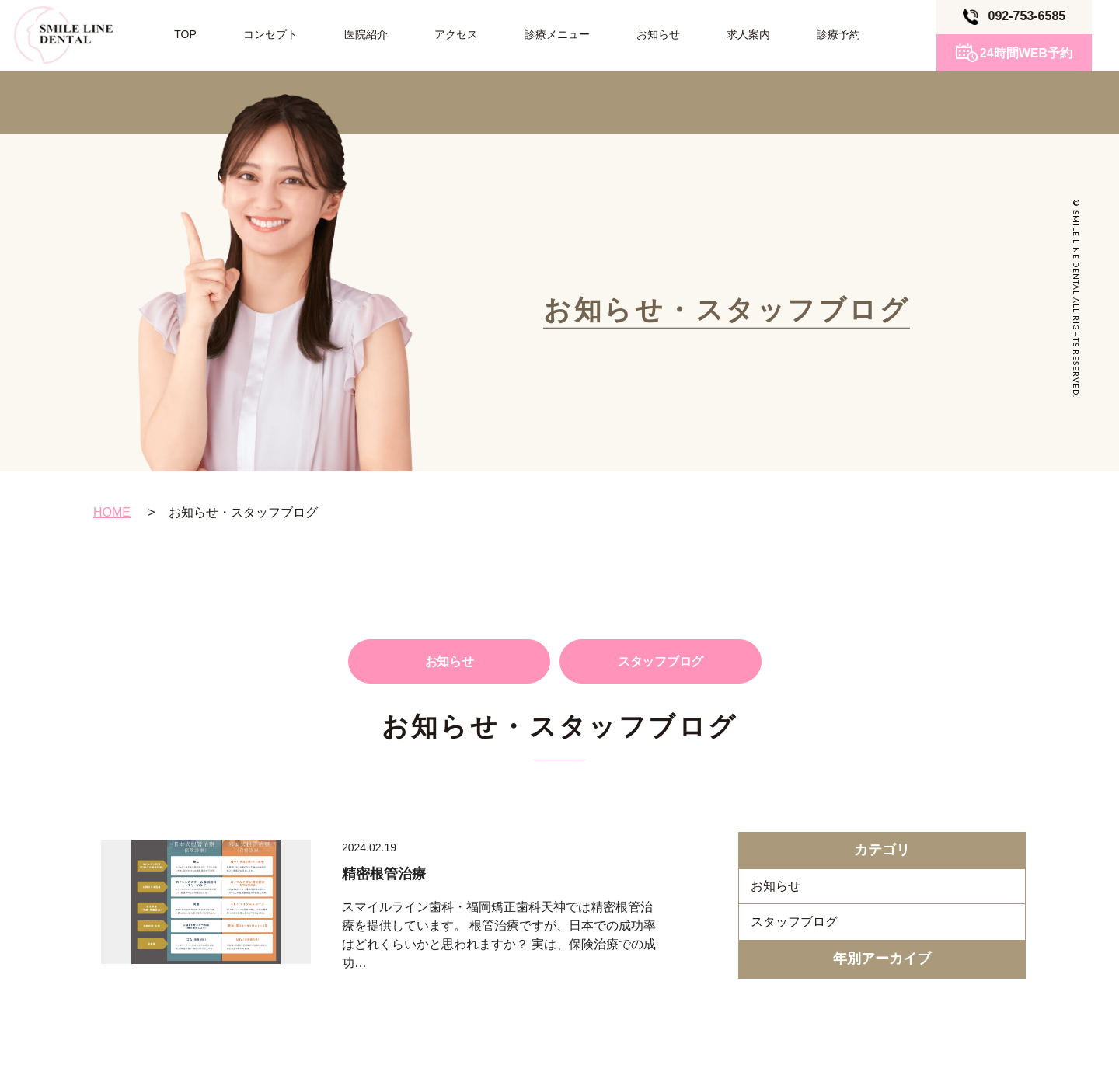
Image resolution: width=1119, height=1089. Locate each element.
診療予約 (838, 34)
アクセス (456, 34)
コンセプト (270, 34)
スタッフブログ (660, 661)
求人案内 (748, 34)
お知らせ (658, 34)
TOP (185, 34)
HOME (112, 512)
